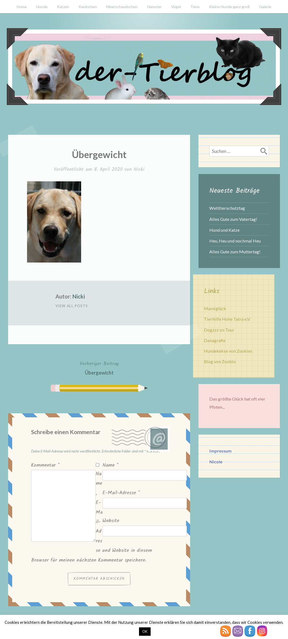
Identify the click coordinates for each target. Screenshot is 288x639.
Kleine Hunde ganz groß (229, 6)
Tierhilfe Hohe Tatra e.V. (227, 319)
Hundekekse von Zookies (228, 350)
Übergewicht (99, 368)
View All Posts (71, 306)
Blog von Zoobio (220, 361)
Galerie (265, 6)
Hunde (42, 6)
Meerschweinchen (122, 6)
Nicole (215, 461)
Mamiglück (215, 308)
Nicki (139, 169)
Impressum (220, 450)
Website (110, 521)
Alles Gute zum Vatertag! (233, 219)
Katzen (63, 6)
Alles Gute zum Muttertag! (234, 251)
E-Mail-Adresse (121, 493)
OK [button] (144, 631)
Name (110, 465)
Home (22, 6)
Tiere (195, 6)
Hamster (154, 6)
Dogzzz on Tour (219, 329)
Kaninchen (88, 6)
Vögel (176, 6)
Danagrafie (215, 340)
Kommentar (45, 465)
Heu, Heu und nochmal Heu (235, 240)
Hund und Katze (224, 229)
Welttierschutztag (227, 208)
